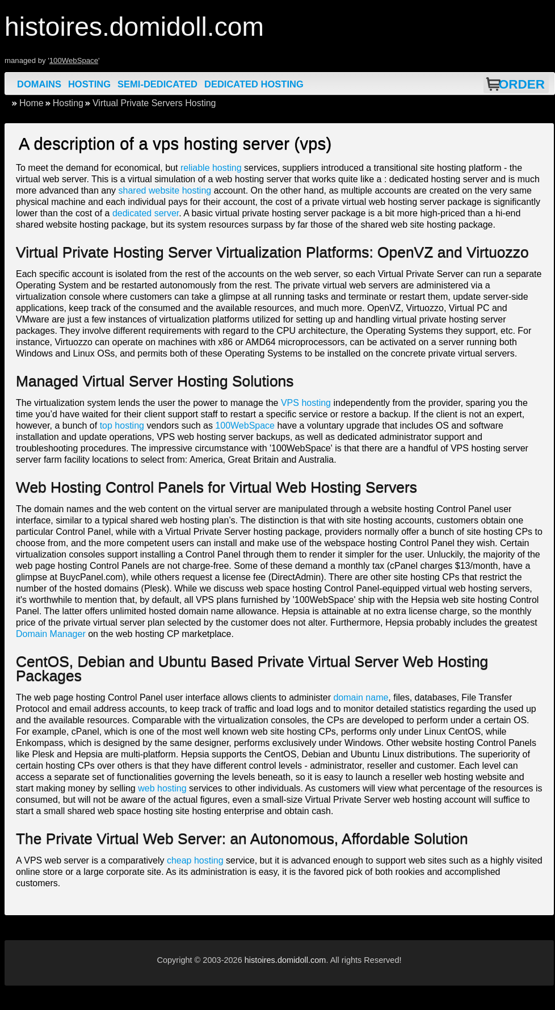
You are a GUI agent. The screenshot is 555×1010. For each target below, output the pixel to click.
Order (522, 84)
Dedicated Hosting (254, 84)
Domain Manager (51, 634)
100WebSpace (73, 60)
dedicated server (145, 213)
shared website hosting (165, 190)
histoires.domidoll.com (285, 960)
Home (31, 103)
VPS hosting (306, 403)
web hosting (162, 788)
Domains (39, 84)
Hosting (89, 84)
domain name (360, 697)
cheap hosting (195, 860)
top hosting (122, 425)
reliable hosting (211, 168)
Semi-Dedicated (157, 84)
